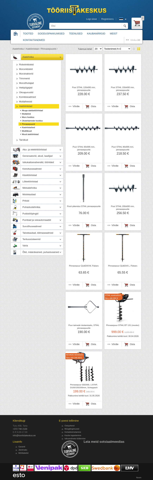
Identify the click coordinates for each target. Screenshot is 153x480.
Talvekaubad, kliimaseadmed (38, 233)
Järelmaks (22, 450)
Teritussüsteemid (31, 239)
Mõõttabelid (23, 453)
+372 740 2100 (20, 429)
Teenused (75, 33)
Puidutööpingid (30, 213)
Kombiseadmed (27, 97)
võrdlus (135, 40)
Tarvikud (23, 140)
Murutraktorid (26, 73)
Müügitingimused (72, 429)
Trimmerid (24, 78)
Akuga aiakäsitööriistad (32, 110)
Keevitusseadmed (32, 168)
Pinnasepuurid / (49, 48)
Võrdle (76, 106)
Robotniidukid (26, 64)
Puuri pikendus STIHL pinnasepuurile (84, 206)
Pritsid (26, 200)
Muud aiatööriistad (30, 134)
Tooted (28, 33)
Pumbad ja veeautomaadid (37, 220)
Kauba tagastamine (73, 435)
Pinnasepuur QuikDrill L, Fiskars (122, 266)
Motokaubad (29, 194)
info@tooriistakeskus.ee (24, 435)
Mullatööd (26, 114)
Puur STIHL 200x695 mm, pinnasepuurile (122, 207)
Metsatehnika (30, 188)
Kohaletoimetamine (73, 432)
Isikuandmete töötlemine (75, 438)
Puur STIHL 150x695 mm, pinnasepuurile (122, 88)
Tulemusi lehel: (85, 49)
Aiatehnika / (19, 48)
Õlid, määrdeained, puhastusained (41, 252)
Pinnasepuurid (28, 124)
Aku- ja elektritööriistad (35, 149)
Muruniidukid (26, 69)
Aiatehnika (28, 57)
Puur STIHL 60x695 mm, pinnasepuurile (84, 148)
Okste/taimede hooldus (32, 121)
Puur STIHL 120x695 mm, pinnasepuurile (83, 88)
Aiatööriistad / (33, 48)
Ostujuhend (69, 426)
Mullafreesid (25, 101)
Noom (138, 477)
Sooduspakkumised (51, 33)
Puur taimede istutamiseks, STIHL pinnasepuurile (83, 326)
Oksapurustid (26, 92)
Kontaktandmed (34, 40)
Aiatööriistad (25, 106)
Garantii (21, 447)
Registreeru (107, 19)
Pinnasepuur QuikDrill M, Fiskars (84, 266)
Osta (93, 106)
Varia (25, 245)
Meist (113, 33)
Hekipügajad (26, 87)
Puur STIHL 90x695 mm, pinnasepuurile (123, 148)
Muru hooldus (28, 117)
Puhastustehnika (31, 207)
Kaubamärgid (96, 33)
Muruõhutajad (26, 83)
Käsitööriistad (30, 175)
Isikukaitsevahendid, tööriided (38, 162)
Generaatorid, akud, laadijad (38, 156)
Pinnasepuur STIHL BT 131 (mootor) (122, 325)
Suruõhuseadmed (32, 226)
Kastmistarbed (28, 127)
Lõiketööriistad (30, 181)
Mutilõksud (27, 131)
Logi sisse (91, 19)
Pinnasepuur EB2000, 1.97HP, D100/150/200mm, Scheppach (84, 386)
